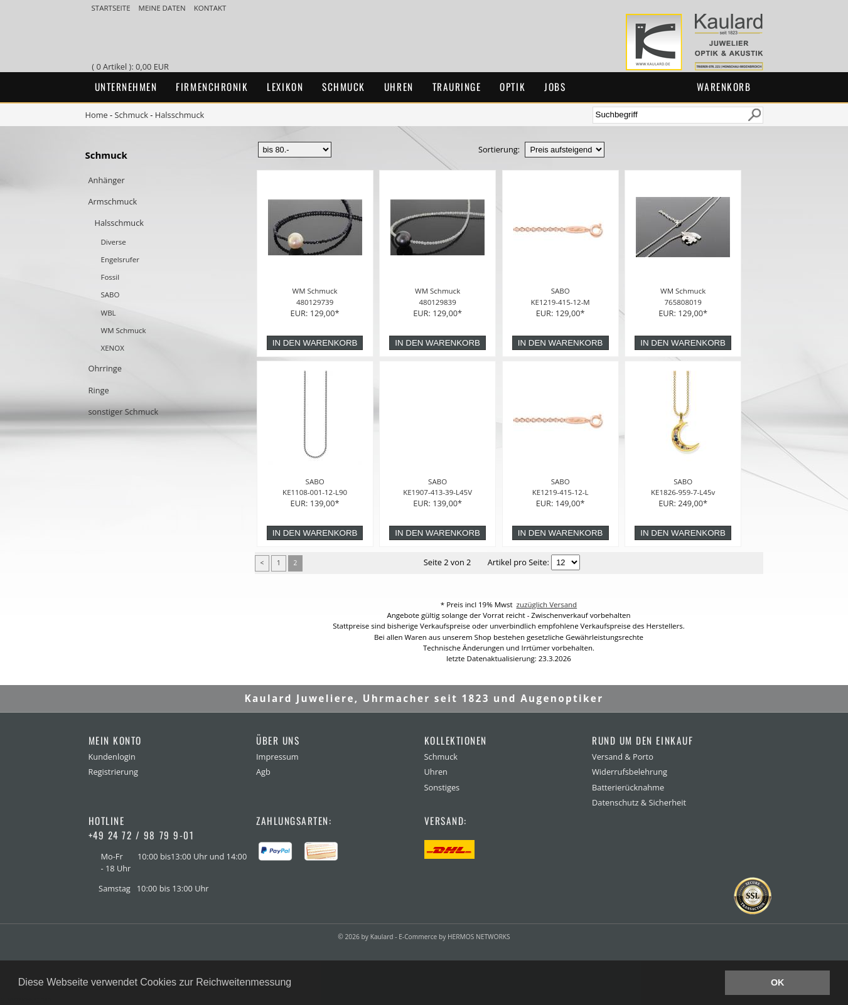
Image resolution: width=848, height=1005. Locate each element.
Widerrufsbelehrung (629, 771)
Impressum (277, 756)
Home (96, 114)
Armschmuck (113, 201)
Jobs (555, 86)
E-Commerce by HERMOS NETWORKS (454, 936)
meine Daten (163, 8)
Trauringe (456, 86)
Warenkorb (724, 86)
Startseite (112, 8)
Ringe (99, 390)
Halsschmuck (180, 114)
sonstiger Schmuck (124, 411)
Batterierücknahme (628, 787)
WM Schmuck (123, 330)
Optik (512, 86)
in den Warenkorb (315, 343)
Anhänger (107, 180)
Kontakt (210, 8)
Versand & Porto (622, 756)
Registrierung (113, 771)
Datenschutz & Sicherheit (639, 802)
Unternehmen (126, 86)
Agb (263, 771)
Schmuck (343, 86)
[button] (296, 984)
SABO (110, 294)
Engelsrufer (120, 259)
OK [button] (778, 982)
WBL (108, 312)
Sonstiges (442, 787)
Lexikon (285, 86)
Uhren (399, 86)
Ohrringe (105, 368)
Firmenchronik (212, 86)
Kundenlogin (112, 756)
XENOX (112, 348)
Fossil (110, 277)
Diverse (113, 242)
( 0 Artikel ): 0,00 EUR (132, 66)
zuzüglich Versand (547, 604)
